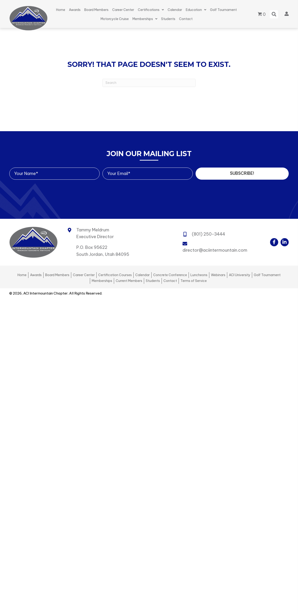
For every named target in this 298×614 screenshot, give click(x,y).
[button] (242, 174)
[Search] (149, 83)
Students (153, 281)
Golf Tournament (267, 275)
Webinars (218, 275)
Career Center (84, 275)
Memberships (102, 281)
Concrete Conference (170, 275)
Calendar (142, 275)
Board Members (57, 275)
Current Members (129, 281)
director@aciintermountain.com (215, 250)
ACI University (239, 275)
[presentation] (44, 189)
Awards (36, 275)
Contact (170, 281)
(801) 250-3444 (208, 234)
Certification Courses (115, 275)
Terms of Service (193, 281)
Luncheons (198, 275)
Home (22, 275)
